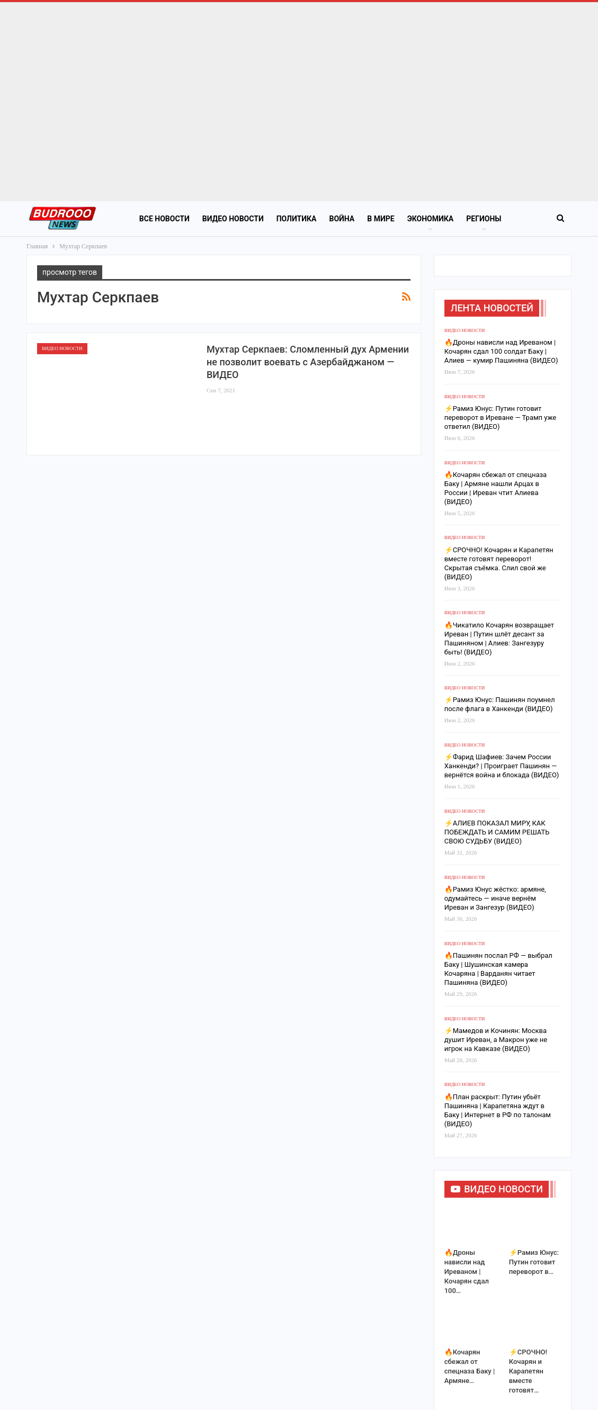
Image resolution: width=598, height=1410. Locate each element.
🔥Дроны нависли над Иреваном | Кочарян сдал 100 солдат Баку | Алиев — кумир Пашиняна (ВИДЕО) (501, 770)
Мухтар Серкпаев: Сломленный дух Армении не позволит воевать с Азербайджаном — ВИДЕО (308, 362)
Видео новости (233, 218)
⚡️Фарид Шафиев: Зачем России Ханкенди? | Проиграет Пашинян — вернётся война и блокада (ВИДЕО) (501, 1184)
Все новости (164, 218)
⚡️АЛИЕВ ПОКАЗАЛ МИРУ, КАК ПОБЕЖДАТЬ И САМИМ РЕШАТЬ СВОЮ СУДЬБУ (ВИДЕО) (497, 1250)
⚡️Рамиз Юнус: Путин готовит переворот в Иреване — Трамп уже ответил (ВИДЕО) (500, 836)
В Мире (380, 218)
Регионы (483, 218)
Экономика (430, 218)
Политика (296, 218)
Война (341, 218)
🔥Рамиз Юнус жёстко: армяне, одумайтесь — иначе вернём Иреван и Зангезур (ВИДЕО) (495, 1317)
